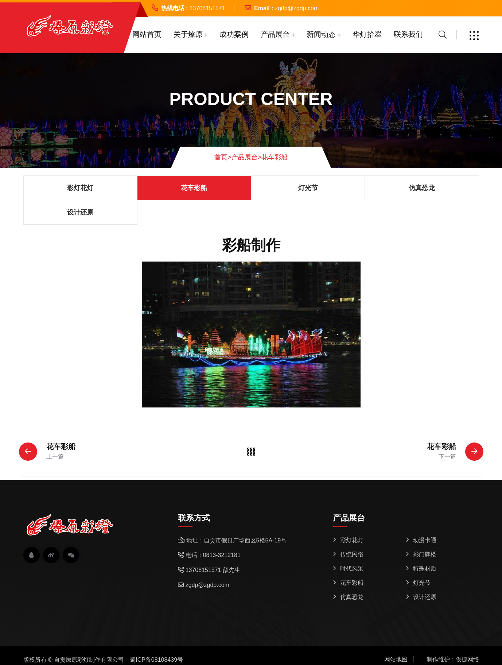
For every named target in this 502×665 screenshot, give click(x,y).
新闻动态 (321, 34)
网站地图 (396, 659)
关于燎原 (188, 34)
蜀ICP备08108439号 (156, 660)
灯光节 (308, 188)
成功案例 (234, 34)
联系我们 (408, 34)
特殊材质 (424, 568)
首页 (222, 157)
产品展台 (275, 34)
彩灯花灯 (80, 188)
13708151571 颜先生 (213, 570)
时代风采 (351, 568)
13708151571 (207, 8)
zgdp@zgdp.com (297, 8)
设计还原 (80, 212)
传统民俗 (351, 554)
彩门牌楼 (424, 554)
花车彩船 (274, 157)
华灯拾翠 (367, 34)
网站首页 (147, 34)
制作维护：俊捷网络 (453, 659)
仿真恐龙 (422, 188)
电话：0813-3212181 (213, 555)
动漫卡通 (424, 540)
